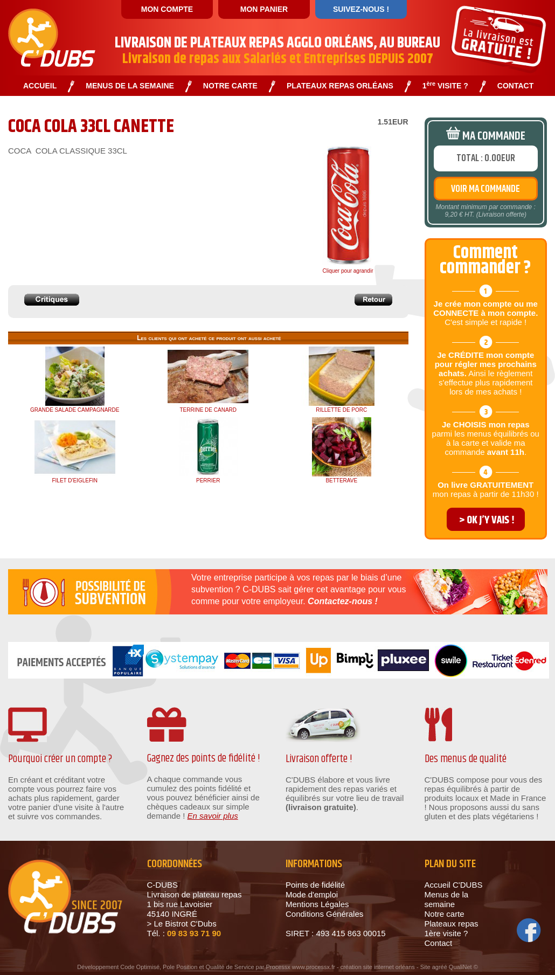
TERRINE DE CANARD (208, 410)
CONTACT (515, 86)
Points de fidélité (315, 884)
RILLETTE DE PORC (341, 410)
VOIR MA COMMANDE (485, 189)
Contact (439, 943)
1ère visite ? (446, 933)
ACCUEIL (40, 86)
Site (425, 967)
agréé (439, 967)
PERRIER (208, 480)
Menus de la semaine (447, 899)
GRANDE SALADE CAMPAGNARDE (74, 410)
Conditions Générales (324, 913)
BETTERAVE (341, 480)
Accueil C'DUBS (454, 884)
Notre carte (444, 913)
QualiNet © (463, 967)
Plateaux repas (451, 923)
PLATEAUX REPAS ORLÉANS (340, 86)
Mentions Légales (317, 904)
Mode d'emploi (312, 894)
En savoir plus (213, 815)
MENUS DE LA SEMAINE (130, 86)
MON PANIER (264, 9)
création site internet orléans (378, 967)
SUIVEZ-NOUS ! (361, 9)
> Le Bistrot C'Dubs (182, 923)
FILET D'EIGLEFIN (75, 480)
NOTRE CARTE (230, 86)
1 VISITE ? (445, 86)
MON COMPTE (167, 9)
